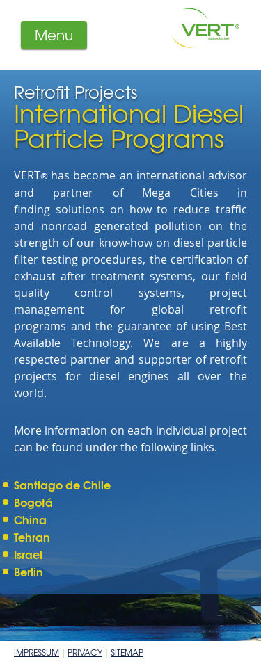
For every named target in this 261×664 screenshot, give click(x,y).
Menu (54, 34)
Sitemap (127, 652)
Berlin (28, 571)
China (30, 519)
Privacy (85, 652)
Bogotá (33, 501)
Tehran (32, 536)
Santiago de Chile (62, 484)
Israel (28, 553)
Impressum (36, 652)
